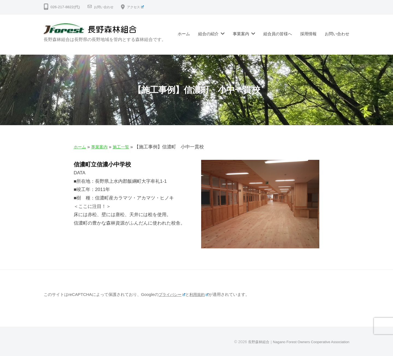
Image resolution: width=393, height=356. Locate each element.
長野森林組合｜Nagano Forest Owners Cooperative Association (294, 342)
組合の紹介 (208, 33)
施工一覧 (126, 146)
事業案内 (241, 33)
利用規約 (201, 294)
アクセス (139, 7)
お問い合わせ (105, 7)
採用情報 (308, 33)
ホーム (184, 33)
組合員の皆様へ (277, 33)
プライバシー (173, 294)
